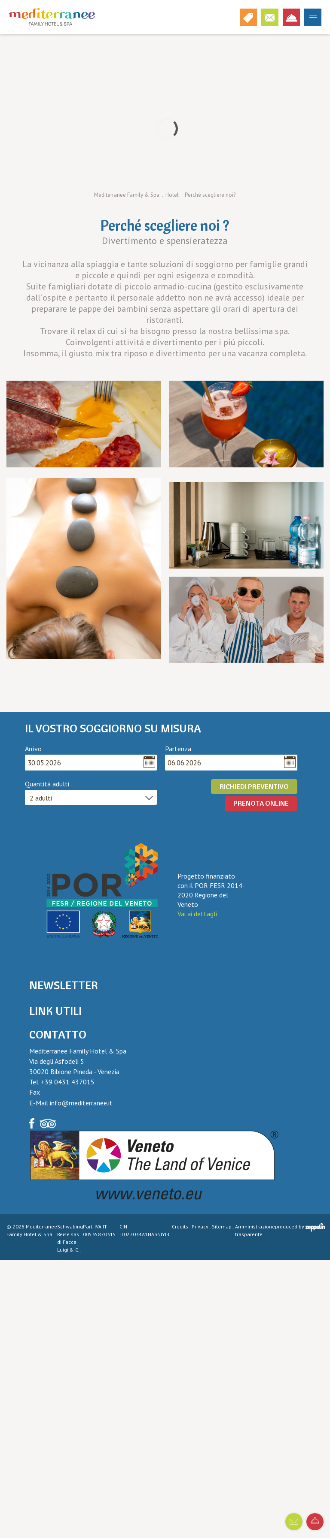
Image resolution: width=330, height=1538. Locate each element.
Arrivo (33, 748)
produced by (300, 1227)
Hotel (172, 195)
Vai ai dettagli (197, 913)
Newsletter (63, 985)
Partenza (178, 748)
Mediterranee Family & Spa (126, 195)
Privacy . (202, 1226)
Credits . (182, 1226)
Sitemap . (223, 1226)
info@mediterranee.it (81, 1103)
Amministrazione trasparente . (255, 1230)
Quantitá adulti (47, 784)
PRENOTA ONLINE (261, 803)
